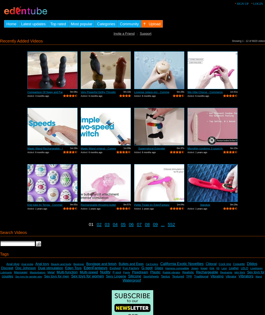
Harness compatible (177, 268)
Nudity (105, 272)
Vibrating (217, 276)
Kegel (204, 268)
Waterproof (132, 280)
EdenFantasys (95, 268)
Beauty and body (61, 264)
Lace (224, 268)
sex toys (239, 272)
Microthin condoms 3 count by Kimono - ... (205, 148)
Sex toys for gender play (28, 276)
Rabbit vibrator (171, 272)
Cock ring (225, 264)
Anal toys (42, 264)
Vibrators (245, 276)
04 (115, 224)
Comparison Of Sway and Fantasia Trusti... (45, 92)
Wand (258, 276)
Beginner (78, 264)
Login (258, 3)
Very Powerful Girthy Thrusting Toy (98, 92)
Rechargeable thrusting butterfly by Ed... (98, 204)
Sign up (243, 3)
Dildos (252, 264)
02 (99, 224)
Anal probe (27, 264)
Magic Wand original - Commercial (98, 148)
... (163, 224)
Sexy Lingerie (116, 276)
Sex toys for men (56, 276)
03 (107, 224)
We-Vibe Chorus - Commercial (205, 92)
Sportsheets (151, 276)
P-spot (117, 272)
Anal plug (12, 264)
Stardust (205, 204)
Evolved (114, 268)
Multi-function (67, 272)
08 (147, 224)
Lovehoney (256, 268)
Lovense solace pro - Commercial (151, 92)
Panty (126, 272)
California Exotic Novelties (182, 264)
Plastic (155, 272)
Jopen (194, 268)
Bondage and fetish (101, 264)
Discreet (7, 268)
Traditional (201, 276)
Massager (21, 272)
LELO (244, 268)
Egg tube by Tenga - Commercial (45, 204)
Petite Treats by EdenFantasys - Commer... (151, 204)
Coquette (239, 264)
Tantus (165, 276)
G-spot (147, 268)
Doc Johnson (25, 268)
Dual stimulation (50, 268)
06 (131, 224)
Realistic (188, 272)
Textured (178, 276)
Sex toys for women (87, 276)
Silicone (134, 276)
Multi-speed (89, 272)
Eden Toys (73, 268)
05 (123, 224)
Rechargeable (207, 272)
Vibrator (231, 276)
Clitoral (211, 264)
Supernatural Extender (151, 148)
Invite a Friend (124, 33)
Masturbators (37, 272)
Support (145, 33)
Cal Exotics (152, 264)
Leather (234, 268)
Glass (159, 268)
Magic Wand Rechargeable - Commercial (45, 148)
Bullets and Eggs (131, 264)
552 (171, 224)
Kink (211, 268)
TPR (189, 276)
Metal (51, 272)
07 (139, 224)
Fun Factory (131, 268)
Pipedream (140, 272)
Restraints (226, 272)
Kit (217, 268)
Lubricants (6, 272)
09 (155, 224)
